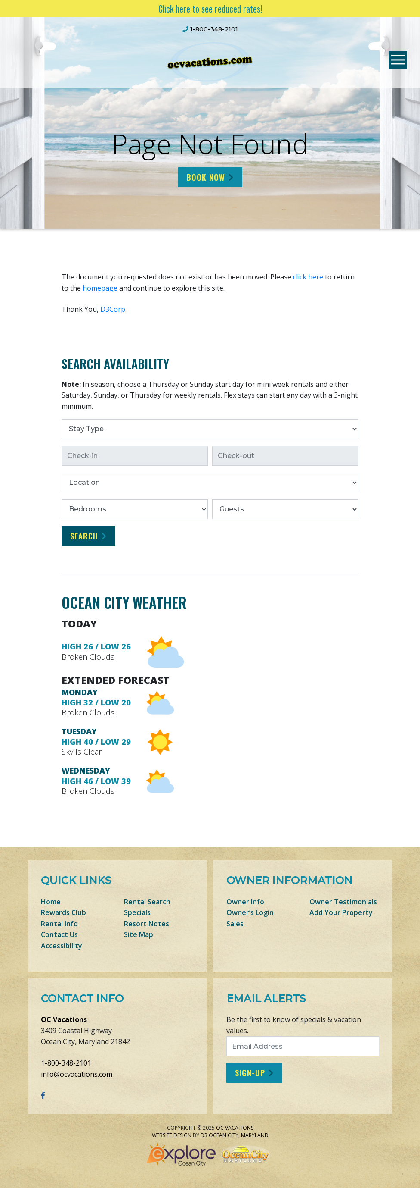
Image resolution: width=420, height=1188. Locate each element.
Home (51, 901)
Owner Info (245, 901)
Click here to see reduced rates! (210, 8)
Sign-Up (250, 1072)
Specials (137, 912)
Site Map (138, 934)
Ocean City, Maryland (239, 1135)
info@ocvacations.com (76, 1074)
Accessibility (61, 945)
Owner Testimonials (343, 901)
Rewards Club (63, 912)
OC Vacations (64, 1019)
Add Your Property (341, 912)
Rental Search (147, 901)
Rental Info (59, 923)
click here (308, 277)
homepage (100, 288)
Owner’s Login (250, 912)
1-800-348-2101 (66, 1063)
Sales (235, 923)
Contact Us (59, 934)
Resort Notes (146, 923)
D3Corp (112, 309)
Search (84, 536)
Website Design (171, 1135)
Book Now (206, 177)
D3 (204, 1135)
